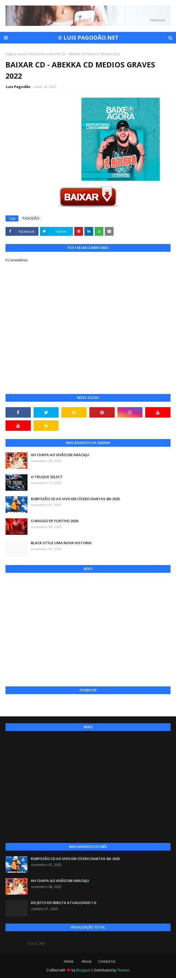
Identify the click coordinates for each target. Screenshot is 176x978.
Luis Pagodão (18, 86)
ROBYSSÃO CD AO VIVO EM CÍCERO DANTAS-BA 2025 (75, 498)
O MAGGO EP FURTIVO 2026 (54, 520)
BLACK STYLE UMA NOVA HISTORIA (61, 542)
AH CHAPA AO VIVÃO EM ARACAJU (60, 454)
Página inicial (16, 54)
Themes (123, 970)
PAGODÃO (37, 54)
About (86, 961)
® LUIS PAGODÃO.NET (88, 37)
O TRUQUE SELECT (47, 476)
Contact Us (106, 961)
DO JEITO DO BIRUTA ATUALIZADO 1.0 (63, 902)
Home (68, 961)
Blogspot (83, 970)
